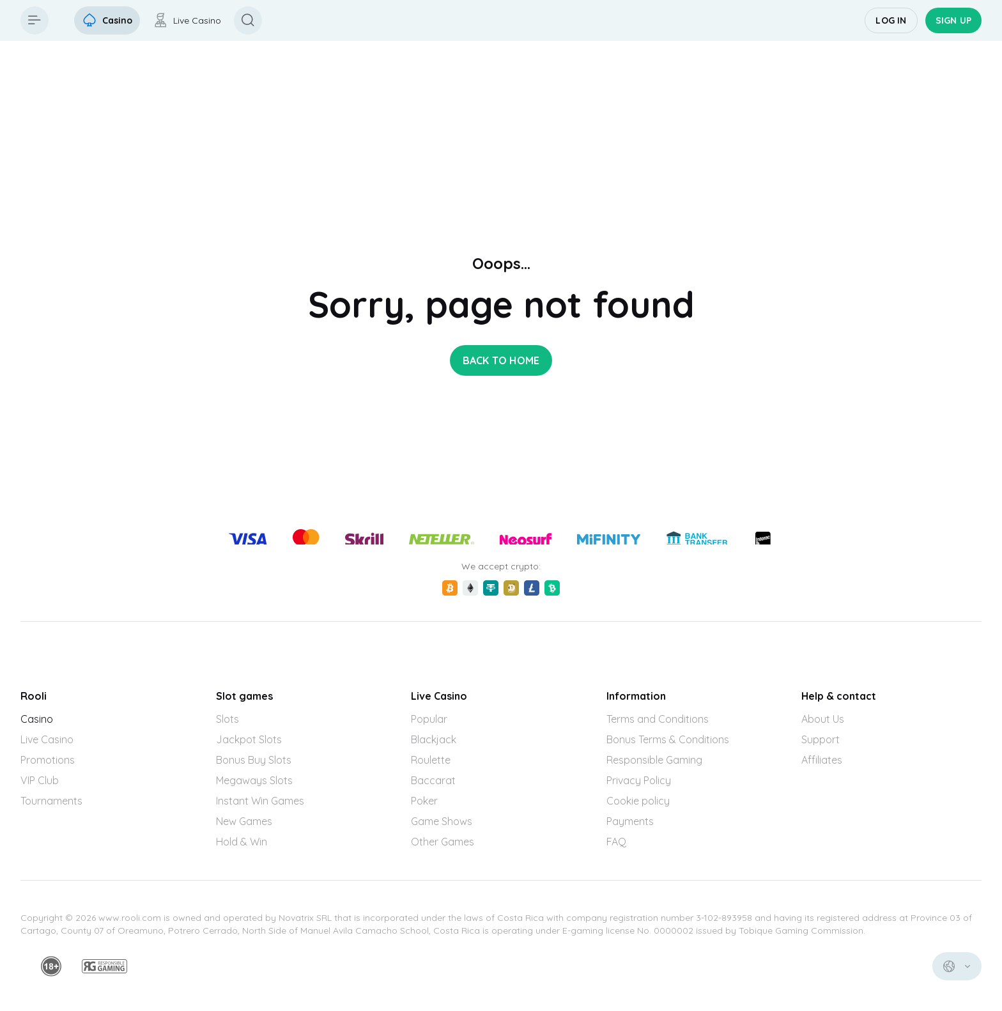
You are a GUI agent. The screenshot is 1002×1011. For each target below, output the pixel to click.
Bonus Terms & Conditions (667, 739)
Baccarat (433, 780)
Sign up (953, 20)
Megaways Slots (254, 780)
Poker (424, 800)
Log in (890, 20)
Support (820, 739)
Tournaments (51, 800)
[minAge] (51, 966)
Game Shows (441, 821)
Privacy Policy (638, 780)
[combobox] (957, 966)
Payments (630, 821)
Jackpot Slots (249, 739)
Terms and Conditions (657, 719)
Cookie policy (638, 800)
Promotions (47, 759)
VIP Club (39, 780)
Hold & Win (241, 841)
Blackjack (433, 739)
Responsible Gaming (654, 759)
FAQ (616, 841)
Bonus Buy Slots (253, 759)
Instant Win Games (260, 800)
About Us (822, 719)
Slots (227, 719)
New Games (244, 821)
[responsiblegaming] (104, 966)
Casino (36, 719)
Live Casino (46, 739)
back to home (501, 360)
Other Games (442, 841)
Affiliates (821, 759)
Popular (429, 719)
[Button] (34, 20)
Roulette (431, 759)
